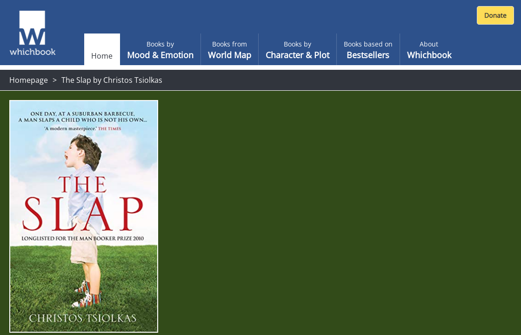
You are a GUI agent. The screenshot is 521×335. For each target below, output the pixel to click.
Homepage (28, 80)
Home (102, 56)
